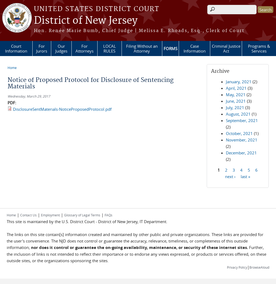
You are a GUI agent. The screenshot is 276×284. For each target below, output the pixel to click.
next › (230, 176)
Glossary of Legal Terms (82, 215)
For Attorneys (84, 48)
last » (245, 176)
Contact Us (28, 215)
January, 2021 (238, 81)
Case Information (195, 48)
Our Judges (61, 48)
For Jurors (41, 48)
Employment (50, 215)
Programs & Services (259, 48)
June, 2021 (236, 101)
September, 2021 (242, 120)
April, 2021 (236, 88)
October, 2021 (239, 133)
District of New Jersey (85, 21)
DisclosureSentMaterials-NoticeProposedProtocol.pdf (62, 109)
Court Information (16, 48)
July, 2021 (235, 107)
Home (12, 67)
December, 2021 (241, 152)
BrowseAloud (259, 267)
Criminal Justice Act (226, 48)
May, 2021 (236, 94)
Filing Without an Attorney (142, 48)
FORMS (170, 48)
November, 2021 (241, 140)
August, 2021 (238, 114)
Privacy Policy (237, 267)
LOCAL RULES (109, 48)
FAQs (108, 215)
